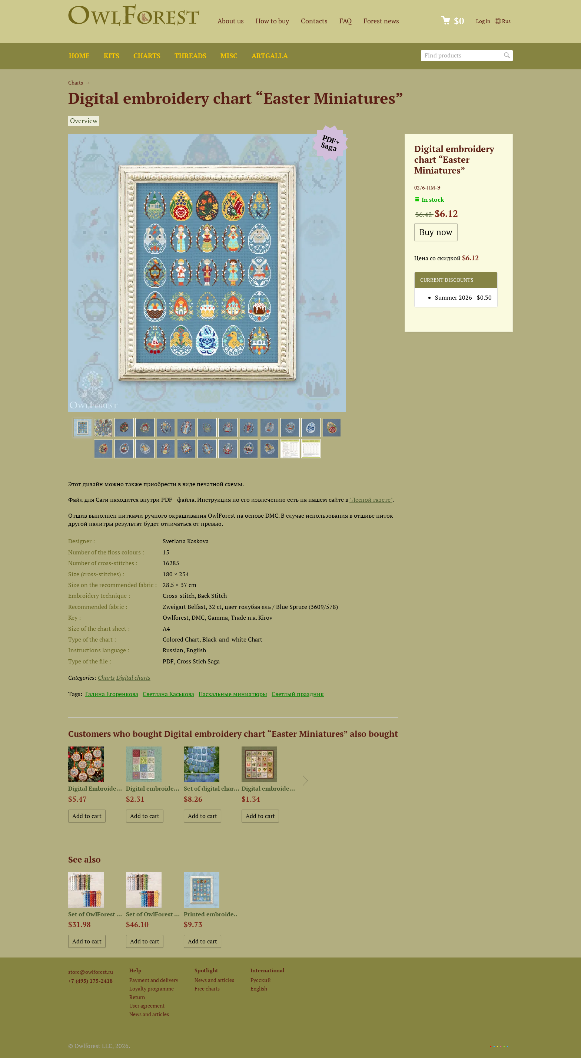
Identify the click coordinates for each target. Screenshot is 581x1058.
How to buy (272, 21)
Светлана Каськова (168, 694)
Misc (229, 56)
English (258, 988)
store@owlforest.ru (90, 971)
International (267, 970)
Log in (483, 20)
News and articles (149, 1014)
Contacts (314, 21)
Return (137, 997)
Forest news (381, 21)
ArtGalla (270, 56)
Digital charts (133, 677)
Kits (111, 56)
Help (135, 970)
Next (305, 781)
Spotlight (206, 970)
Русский (260, 979)
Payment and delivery (153, 979)
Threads (190, 56)
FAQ (345, 21)
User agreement (147, 1005)
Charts (146, 56)
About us (231, 21)
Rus (503, 20)
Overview (83, 120)
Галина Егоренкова (111, 694)
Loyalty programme (151, 988)
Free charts (207, 988)
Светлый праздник (298, 694)
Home (79, 56)
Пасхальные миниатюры (233, 694)
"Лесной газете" (370, 499)
